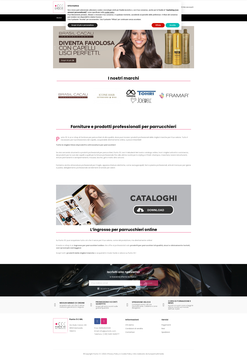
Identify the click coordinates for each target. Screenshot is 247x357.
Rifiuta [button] (158, 25)
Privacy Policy (113, 354)
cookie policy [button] (109, 12)
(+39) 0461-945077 (111, 334)
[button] (55, 47)
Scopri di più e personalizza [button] (82, 25)
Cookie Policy (126, 354)
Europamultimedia (156, 354)
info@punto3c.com (108, 331)
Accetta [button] (172, 25)
